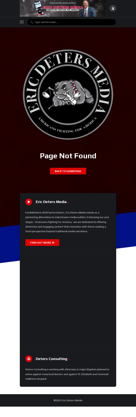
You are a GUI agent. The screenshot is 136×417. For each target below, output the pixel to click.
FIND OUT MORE (42, 242)
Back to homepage (68, 171)
